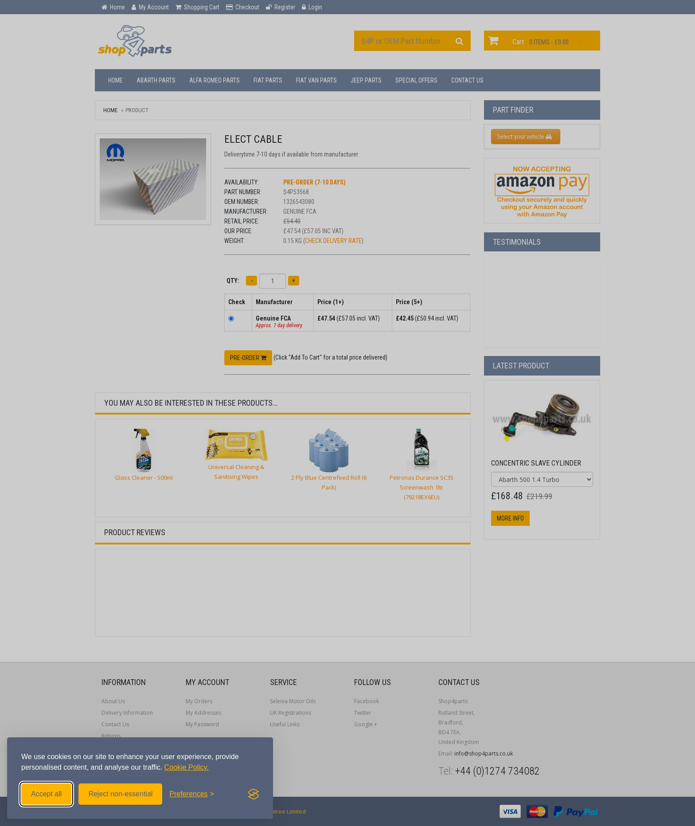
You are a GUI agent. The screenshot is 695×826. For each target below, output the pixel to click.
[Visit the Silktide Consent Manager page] (253, 794)
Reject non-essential (120, 794)
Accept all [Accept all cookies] (46, 794)
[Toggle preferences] (191, 794)
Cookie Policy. (186, 767)
